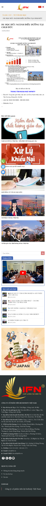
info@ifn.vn (12, 451)
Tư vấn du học (8, 474)
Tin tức (5, 477)
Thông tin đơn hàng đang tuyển (13, 471)
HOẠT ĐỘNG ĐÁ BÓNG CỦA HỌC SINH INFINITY (23, 314)
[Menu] (2, 7)
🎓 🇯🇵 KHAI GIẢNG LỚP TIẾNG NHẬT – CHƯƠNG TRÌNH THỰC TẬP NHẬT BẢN (23, 301)
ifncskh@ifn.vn (17, 453)
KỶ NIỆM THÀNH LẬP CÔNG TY (18, 320)
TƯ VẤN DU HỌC (20, 15)
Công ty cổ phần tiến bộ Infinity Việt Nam (23, 489)
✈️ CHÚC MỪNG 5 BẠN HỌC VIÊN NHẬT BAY (22, 308)
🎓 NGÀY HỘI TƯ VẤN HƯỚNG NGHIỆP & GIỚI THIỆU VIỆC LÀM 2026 (25, 294)
